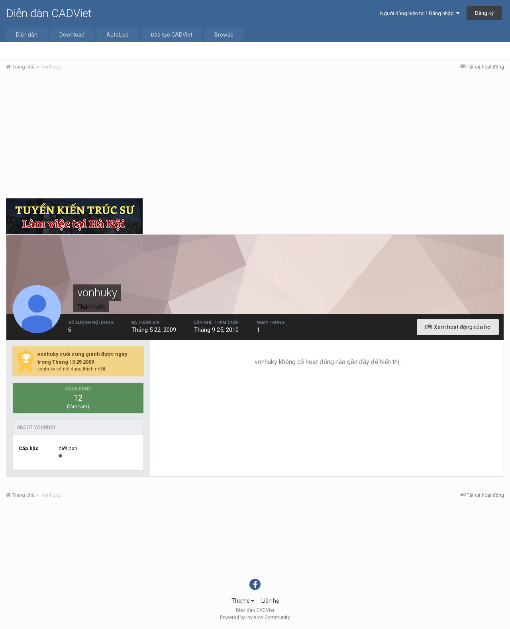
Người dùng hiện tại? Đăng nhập (419, 13)
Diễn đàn (26, 34)
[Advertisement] (255, 136)
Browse (223, 34)
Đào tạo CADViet (171, 34)
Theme (242, 601)
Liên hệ (270, 601)
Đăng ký (484, 13)
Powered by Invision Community (255, 617)
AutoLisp (117, 34)
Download (71, 34)
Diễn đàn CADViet (49, 13)
